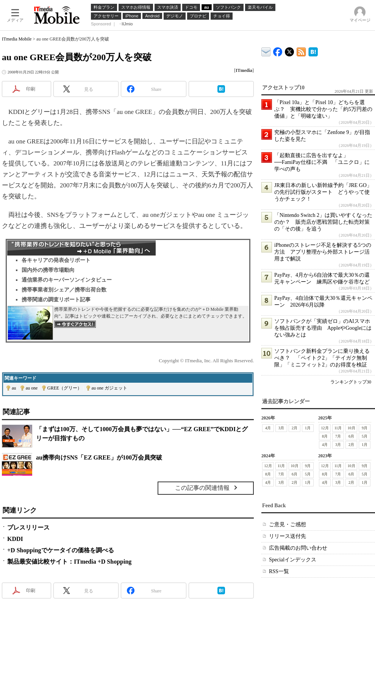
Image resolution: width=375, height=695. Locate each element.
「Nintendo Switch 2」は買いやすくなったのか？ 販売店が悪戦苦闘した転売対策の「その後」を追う (323, 222)
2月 (294, 428)
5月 (364, 436)
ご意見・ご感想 (287, 524)
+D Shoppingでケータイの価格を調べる (60, 550)
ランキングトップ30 (350, 382)
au (14, 388)
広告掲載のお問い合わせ (298, 548)
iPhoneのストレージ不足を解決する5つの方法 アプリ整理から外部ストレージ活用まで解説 (322, 252)
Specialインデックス (292, 560)
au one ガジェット (110, 388)
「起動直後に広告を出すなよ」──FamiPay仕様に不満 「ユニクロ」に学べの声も (322, 162)
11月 (338, 428)
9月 (364, 428)
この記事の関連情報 (202, 488)
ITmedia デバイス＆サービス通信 (266, 50)
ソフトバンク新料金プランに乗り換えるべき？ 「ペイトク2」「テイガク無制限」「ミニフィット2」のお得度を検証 (322, 358)
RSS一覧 (279, 571)
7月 (338, 436)
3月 (281, 428)
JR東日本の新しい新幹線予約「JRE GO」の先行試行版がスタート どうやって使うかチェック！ (323, 192)
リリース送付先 (287, 536)
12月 (325, 428)
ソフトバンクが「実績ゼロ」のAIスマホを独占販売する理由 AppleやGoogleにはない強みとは (323, 328)
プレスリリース (28, 527)
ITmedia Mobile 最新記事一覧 (301, 50)
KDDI (15, 539)
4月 (268, 428)
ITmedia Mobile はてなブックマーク (313, 50)
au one (32, 388)
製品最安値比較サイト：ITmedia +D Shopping (69, 561)
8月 (325, 436)
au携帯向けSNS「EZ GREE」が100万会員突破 (99, 457)
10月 (351, 428)
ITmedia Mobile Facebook (278, 50)
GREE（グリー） (64, 388)
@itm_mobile (289, 50)
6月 (351, 436)
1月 (308, 428)
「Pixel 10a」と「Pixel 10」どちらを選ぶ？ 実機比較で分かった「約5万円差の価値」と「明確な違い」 (323, 109)
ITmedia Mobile (16, 39)
